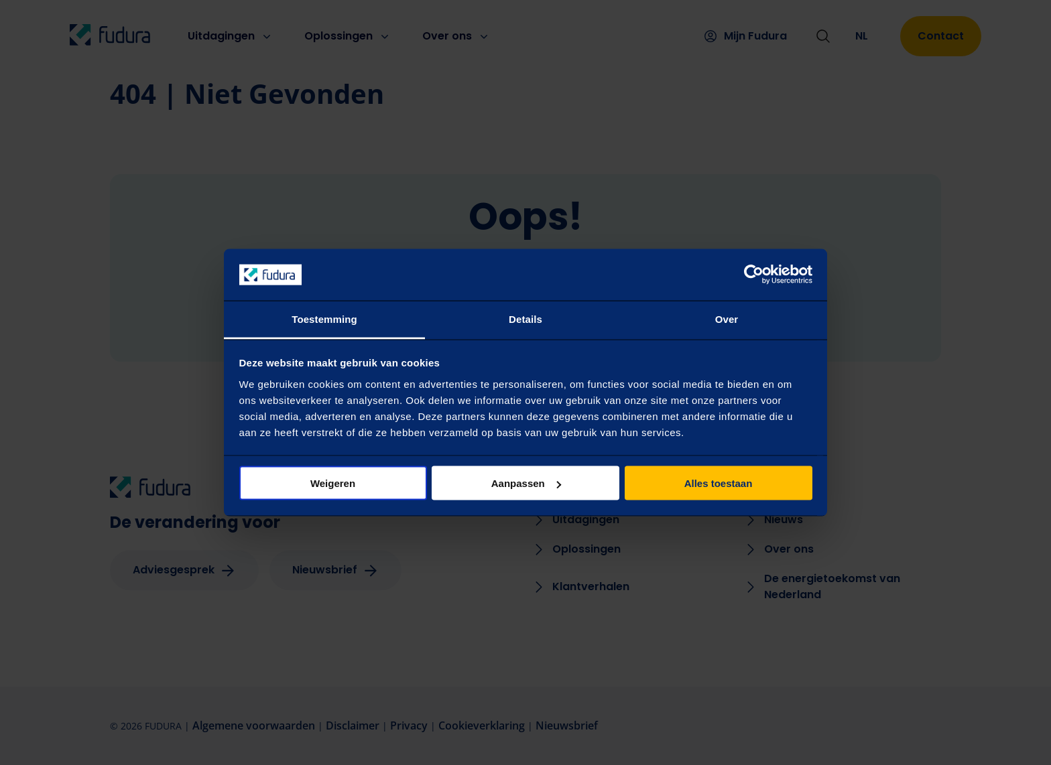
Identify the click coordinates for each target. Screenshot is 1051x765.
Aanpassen (526, 483)
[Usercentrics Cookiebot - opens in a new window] (753, 275)
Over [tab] (727, 318)
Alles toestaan (718, 483)
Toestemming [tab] (324, 318)
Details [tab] (525, 318)
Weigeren (332, 483)
